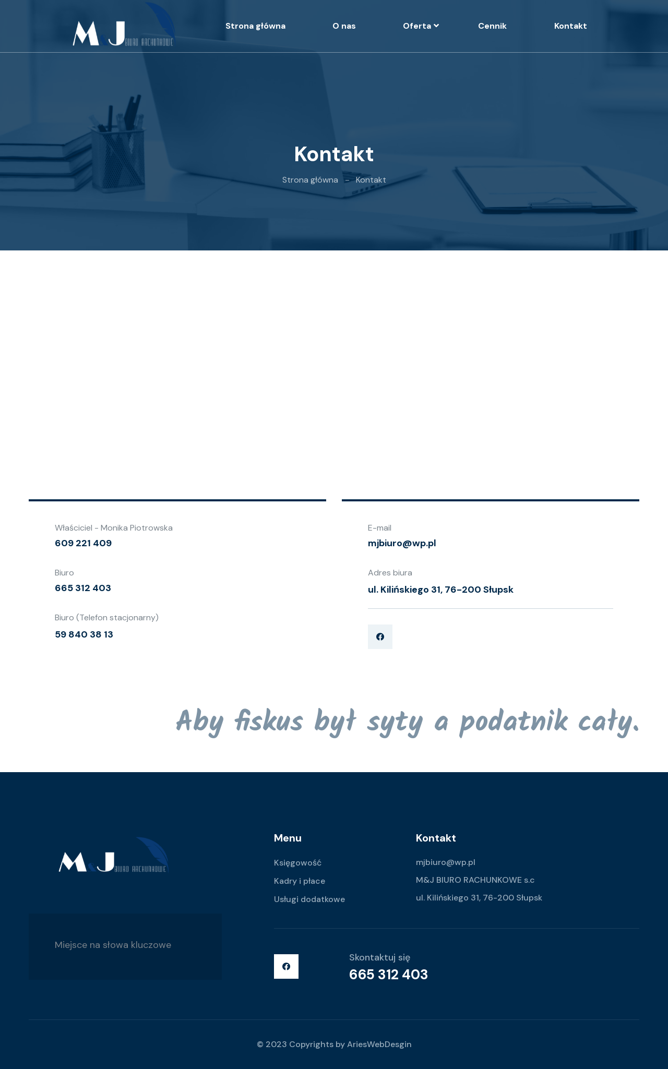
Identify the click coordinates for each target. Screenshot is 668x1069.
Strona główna (255, 25)
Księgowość (297, 862)
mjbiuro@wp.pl (402, 543)
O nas (344, 25)
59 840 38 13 (84, 634)
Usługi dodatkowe (309, 899)
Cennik (492, 25)
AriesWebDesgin (379, 1044)
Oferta (417, 25)
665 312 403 (83, 588)
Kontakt (570, 25)
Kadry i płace (299, 880)
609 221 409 (83, 543)
